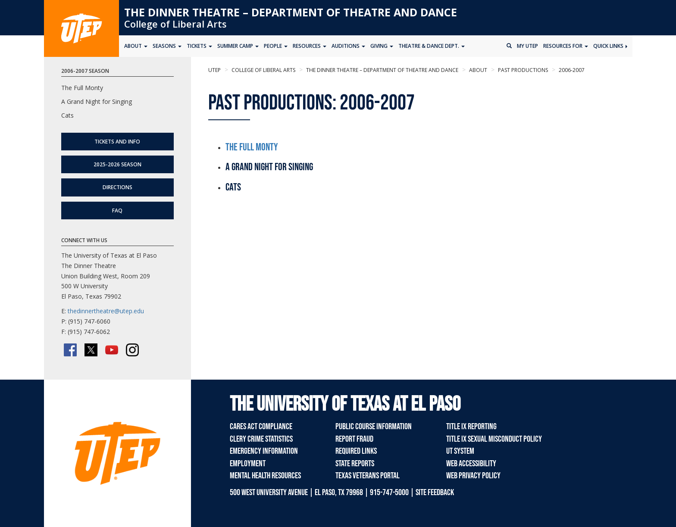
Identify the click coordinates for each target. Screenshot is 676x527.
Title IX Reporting (471, 426)
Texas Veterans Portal (367, 476)
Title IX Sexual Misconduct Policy (494, 439)
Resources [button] (309, 46)
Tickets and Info (117, 141)
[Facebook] (70, 350)
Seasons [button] (167, 46)
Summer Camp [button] (238, 46)
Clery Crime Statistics (261, 439)
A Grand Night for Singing (96, 101)
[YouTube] (112, 350)
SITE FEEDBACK (435, 492)
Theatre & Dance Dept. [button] (431, 46)
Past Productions (522, 70)
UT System (460, 451)
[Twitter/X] (91, 350)
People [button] (276, 46)
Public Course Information (373, 426)
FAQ (117, 210)
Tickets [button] (199, 46)
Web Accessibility (471, 463)
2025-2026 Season (117, 164)
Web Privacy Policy (473, 476)
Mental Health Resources (265, 476)
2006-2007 (571, 70)
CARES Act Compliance (261, 426)
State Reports (354, 463)
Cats (67, 115)
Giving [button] (381, 46)
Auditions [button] (348, 46)
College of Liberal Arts (175, 23)
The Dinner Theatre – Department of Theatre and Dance (290, 12)
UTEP (214, 70)
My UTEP (527, 46)
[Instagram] (132, 350)
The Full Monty (251, 147)
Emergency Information (264, 451)
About (477, 70)
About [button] (135, 46)
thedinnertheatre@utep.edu (106, 311)
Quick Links (610, 46)
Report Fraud (354, 439)
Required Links (356, 451)
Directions (117, 187)
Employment (248, 463)
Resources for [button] (565, 46)
